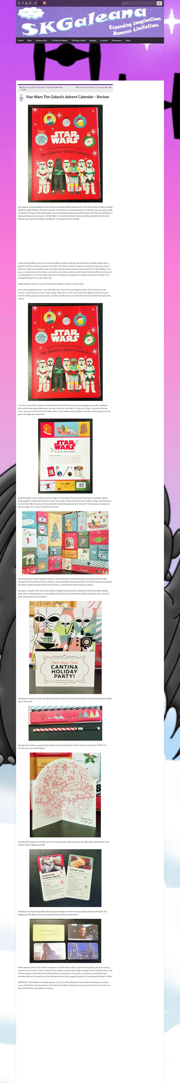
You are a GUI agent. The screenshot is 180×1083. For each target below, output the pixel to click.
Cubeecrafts (41, 40)
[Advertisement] (90, 62)
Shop (128, 40)
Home (20, 40)
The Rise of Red (78, 40)
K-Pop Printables (60, 40)
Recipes (93, 40)
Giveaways (117, 40)
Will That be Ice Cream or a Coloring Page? (92, 87)
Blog (29, 40)
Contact (104, 40)
